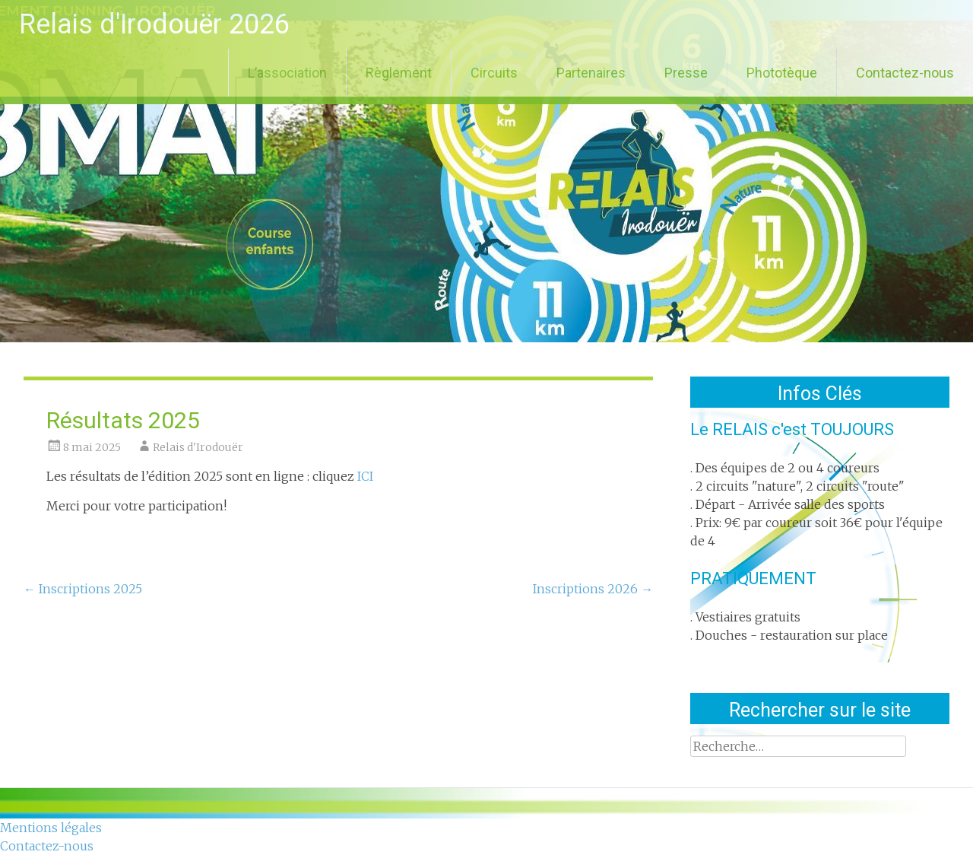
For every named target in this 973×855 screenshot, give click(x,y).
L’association (287, 73)
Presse (686, 73)
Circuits (494, 73)
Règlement (399, 73)
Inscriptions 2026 (593, 588)
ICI (365, 476)
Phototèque (781, 73)
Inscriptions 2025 (83, 588)
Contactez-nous (905, 73)
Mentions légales (51, 827)
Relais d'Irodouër (198, 447)
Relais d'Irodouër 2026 (154, 24)
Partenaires (591, 73)
